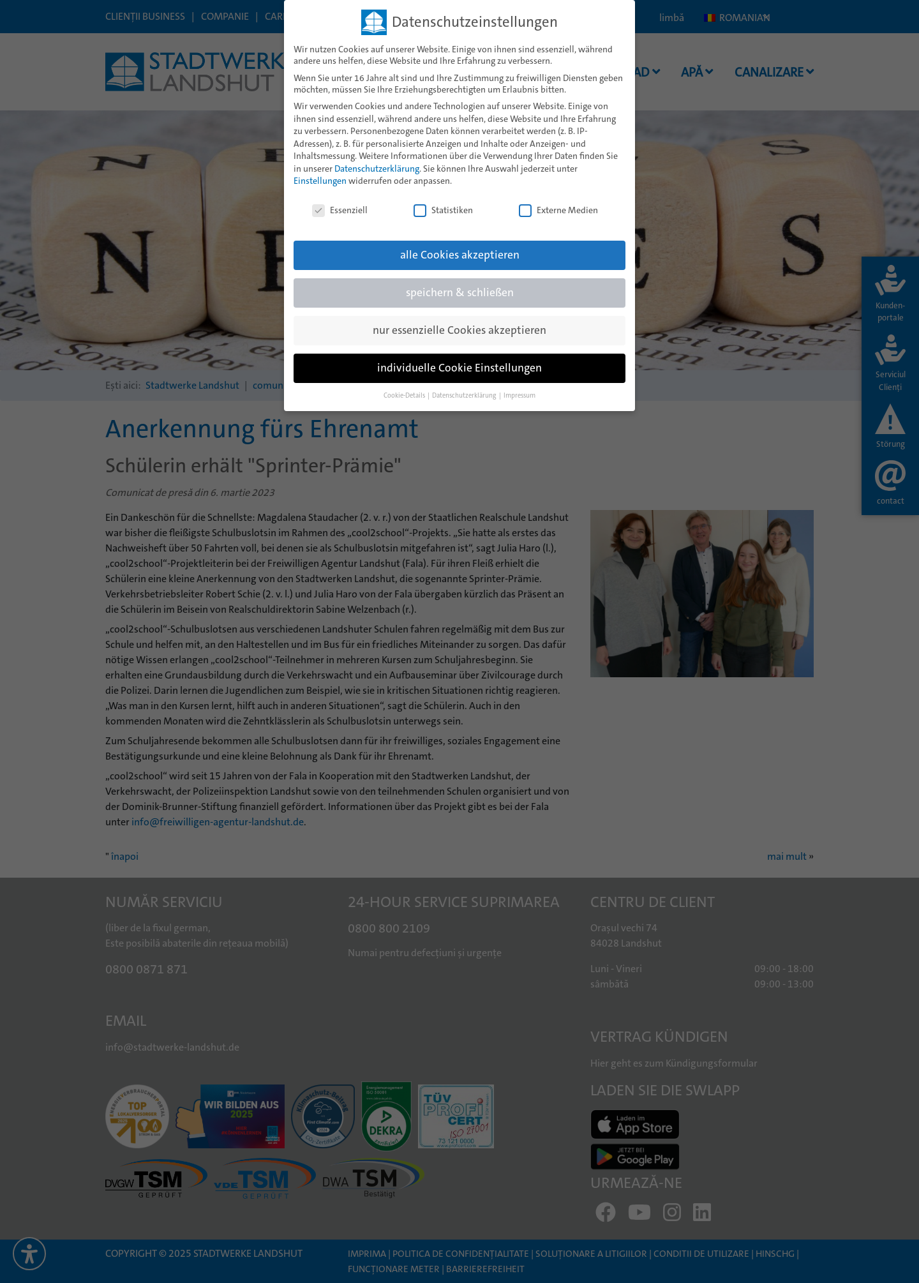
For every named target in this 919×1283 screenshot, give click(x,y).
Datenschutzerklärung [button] (465, 387)
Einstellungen (320, 172)
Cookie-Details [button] (405, 387)
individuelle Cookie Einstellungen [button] (459, 359)
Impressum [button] (519, 387)
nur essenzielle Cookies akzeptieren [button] (459, 322)
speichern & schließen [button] (460, 284)
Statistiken (443, 201)
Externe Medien (558, 201)
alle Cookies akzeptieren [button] (459, 246)
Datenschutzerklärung (376, 160)
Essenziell (340, 201)
